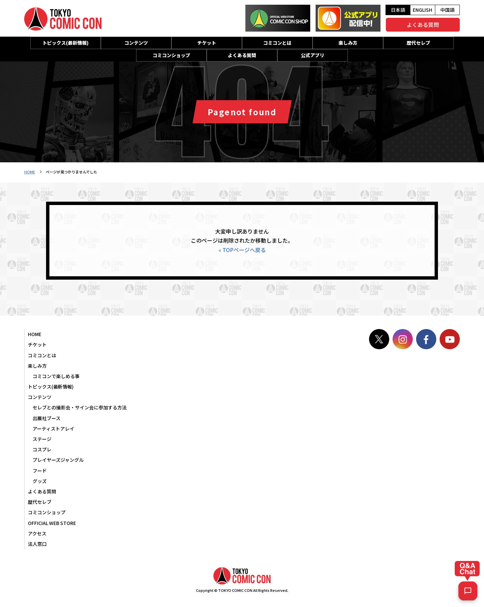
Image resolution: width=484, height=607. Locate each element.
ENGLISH (422, 9)
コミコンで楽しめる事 (56, 376)
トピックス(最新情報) (65, 42)
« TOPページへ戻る (242, 250)
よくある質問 (423, 25)
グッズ (40, 481)
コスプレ (42, 449)
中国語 (447, 9)
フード (40, 470)
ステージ (42, 439)
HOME (29, 171)
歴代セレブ (418, 42)
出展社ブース (47, 418)
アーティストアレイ (53, 428)
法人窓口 (37, 543)
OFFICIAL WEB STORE (52, 523)
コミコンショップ (171, 55)
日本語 (398, 9)
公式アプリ (312, 55)
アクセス (37, 533)
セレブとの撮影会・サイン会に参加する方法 (80, 407)
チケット (206, 42)
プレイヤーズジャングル (58, 459)
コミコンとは (277, 42)
